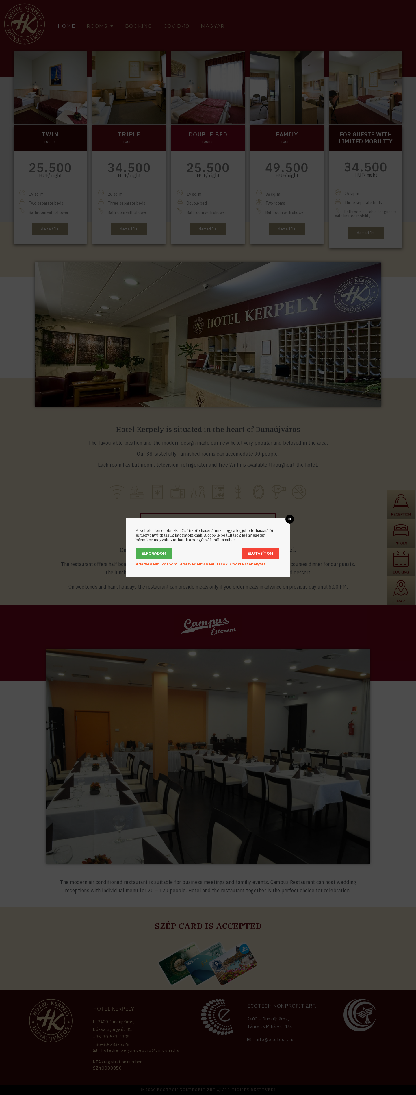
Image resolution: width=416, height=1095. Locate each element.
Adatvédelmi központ (157, 564)
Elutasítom (260, 553)
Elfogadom (154, 553)
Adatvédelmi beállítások (204, 564)
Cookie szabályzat (247, 564)
